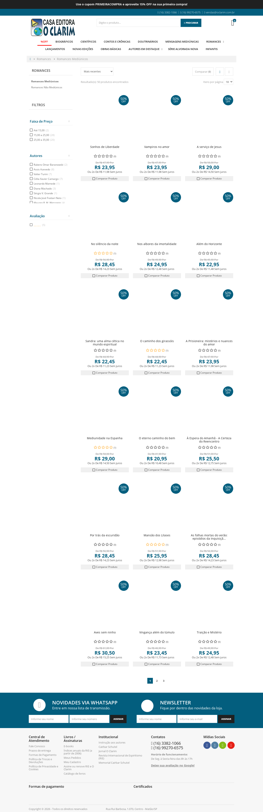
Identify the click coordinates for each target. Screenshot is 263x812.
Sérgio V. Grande (45, 193)
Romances (41, 70)
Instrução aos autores (112, 742)
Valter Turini (43, 174)
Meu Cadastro (72, 761)
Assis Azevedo (44, 169)
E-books (69, 746)
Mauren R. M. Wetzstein (49, 202)
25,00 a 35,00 (44, 139)
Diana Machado (45, 188)
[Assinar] (118, 719)
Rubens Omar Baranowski (50, 164)
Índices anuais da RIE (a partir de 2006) (78, 752)
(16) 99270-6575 (168, 747)
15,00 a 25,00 (44, 135)
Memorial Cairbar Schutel (114, 762)
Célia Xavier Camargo (48, 178)
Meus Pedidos (72, 757)
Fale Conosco (37, 746)
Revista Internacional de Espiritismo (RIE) (120, 757)
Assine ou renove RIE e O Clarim (79, 767)
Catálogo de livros (74, 773)
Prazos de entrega (40, 750)
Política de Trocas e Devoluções (40, 760)
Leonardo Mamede (47, 183)
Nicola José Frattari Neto (50, 198)
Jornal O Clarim (108, 750)
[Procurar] (191, 23)
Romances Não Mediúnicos (46, 87)
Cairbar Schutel (108, 746)
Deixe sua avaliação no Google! (173, 765)
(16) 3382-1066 (167, 743)
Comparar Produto (104, 178)
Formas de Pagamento (43, 754)
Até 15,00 (41, 130)
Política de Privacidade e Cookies (43, 767)
